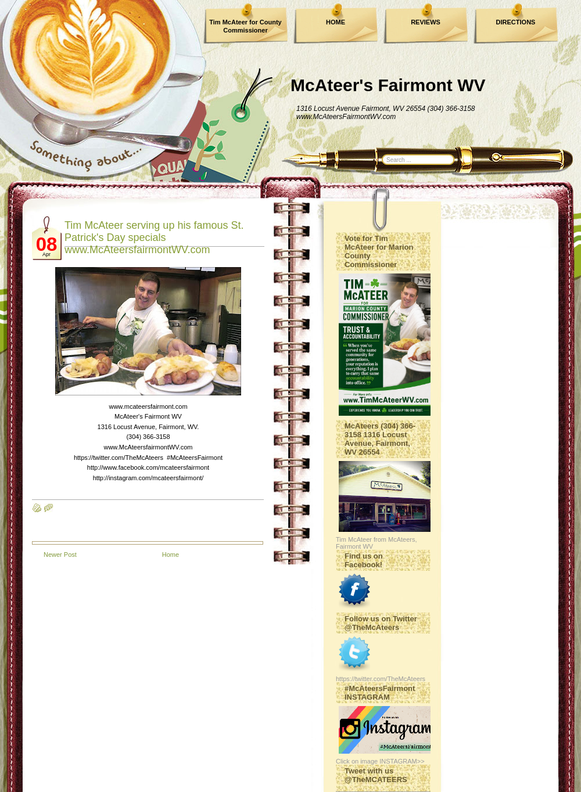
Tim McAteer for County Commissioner (245, 26)
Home (170, 554)
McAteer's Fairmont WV (388, 85)
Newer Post (60, 554)
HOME (335, 22)
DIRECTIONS (516, 22)
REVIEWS (425, 22)
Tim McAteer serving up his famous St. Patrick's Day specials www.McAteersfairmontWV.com (153, 237)
